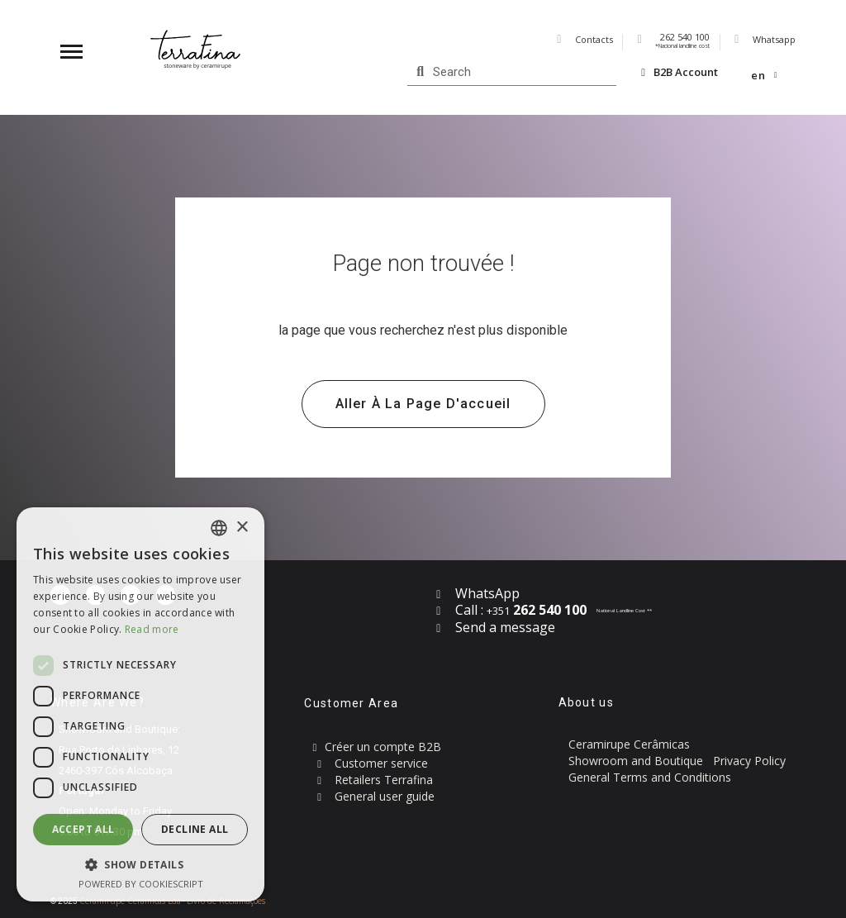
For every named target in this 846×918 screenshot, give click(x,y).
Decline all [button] (194, 829)
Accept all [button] (83, 829)
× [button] (241, 527)
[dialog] (140, 704)
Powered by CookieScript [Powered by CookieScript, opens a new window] (140, 884)
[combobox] (219, 528)
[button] (423, 404)
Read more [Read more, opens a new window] (152, 629)
